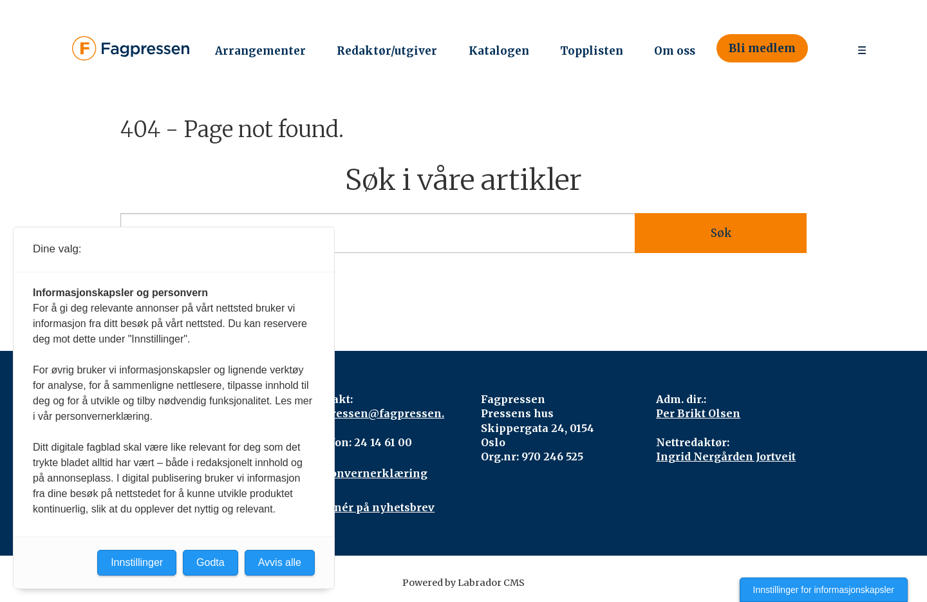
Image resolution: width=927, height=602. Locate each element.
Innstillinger (137, 562)
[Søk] (826, 48)
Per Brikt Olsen (698, 413)
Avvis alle (279, 562)
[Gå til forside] (130, 48)
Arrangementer (260, 51)
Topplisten (591, 51)
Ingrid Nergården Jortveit (726, 456)
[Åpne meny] (862, 48)
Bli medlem (762, 48)
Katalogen (499, 51)
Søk (721, 233)
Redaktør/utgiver (387, 51)
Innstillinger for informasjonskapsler (823, 590)
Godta (210, 562)
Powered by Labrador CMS (463, 582)
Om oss (674, 51)
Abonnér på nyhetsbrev (370, 507)
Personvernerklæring (366, 473)
